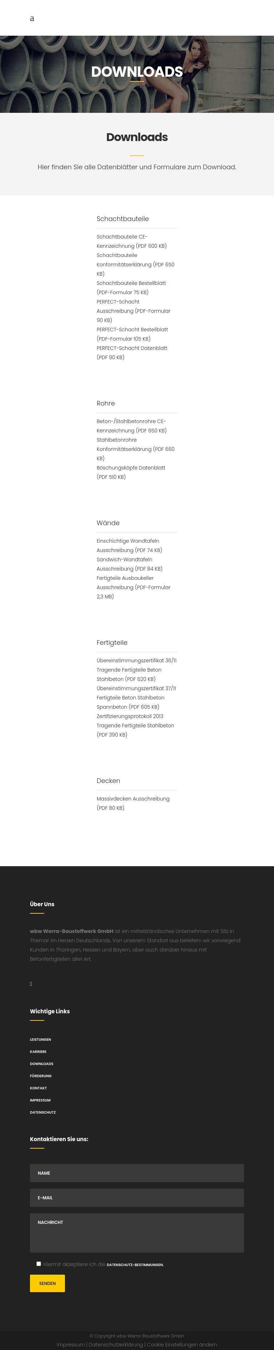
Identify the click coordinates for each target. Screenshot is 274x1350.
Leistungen (40, 1039)
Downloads (41, 1064)
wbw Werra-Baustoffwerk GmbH (150, 1336)
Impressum (40, 1100)
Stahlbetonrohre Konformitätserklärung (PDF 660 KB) (135, 449)
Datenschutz (43, 1112)
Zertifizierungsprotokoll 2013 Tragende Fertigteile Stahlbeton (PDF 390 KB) (135, 725)
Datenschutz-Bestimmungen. (135, 1265)
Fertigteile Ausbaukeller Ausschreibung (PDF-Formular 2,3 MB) (134, 587)
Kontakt (38, 1088)
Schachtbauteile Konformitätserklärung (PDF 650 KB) (135, 264)
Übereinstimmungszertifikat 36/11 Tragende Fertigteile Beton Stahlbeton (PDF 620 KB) (137, 670)
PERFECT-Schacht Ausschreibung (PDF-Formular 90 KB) (134, 311)
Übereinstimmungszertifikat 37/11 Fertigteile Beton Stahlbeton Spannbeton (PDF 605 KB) (136, 698)
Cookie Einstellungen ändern (182, 1344)
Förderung (40, 1076)
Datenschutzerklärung (116, 1344)
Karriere (38, 1051)
